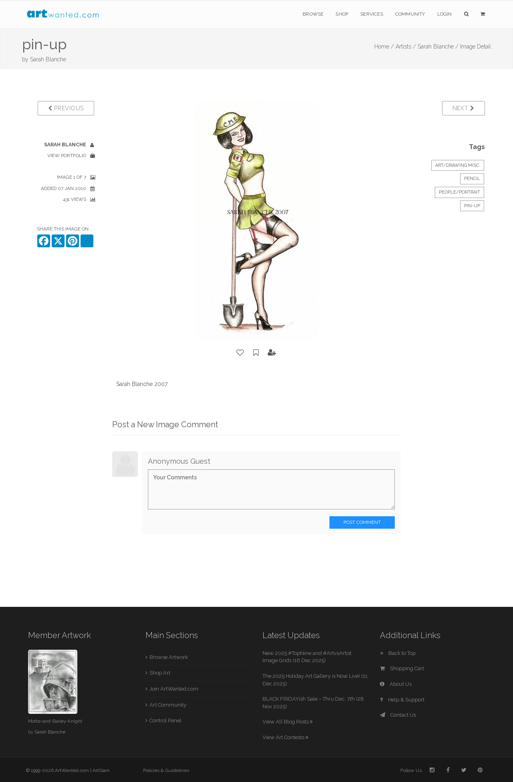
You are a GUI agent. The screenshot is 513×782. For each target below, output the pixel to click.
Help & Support (402, 700)
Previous (66, 108)
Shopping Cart (402, 668)
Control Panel (165, 720)
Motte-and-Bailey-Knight (55, 721)
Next (463, 108)
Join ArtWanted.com (173, 689)
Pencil (472, 178)
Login (444, 14)
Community (410, 14)
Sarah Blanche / (438, 46)
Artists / (406, 46)
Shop (341, 14)
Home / (384, 46)
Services (371, 14)
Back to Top (398, 653)
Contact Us (398, 715)
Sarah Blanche (48, 59)
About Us (396, 684)
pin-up (472, 205)
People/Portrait (459, 192)
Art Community (167, 705)
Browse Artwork (168, 657)
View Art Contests (285, 737)
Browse (313, 14)
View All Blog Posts (288, 722)
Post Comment (362, 522)
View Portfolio (66, 155)
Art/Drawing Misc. (457, 165)
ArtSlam (101, 770)
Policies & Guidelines (166, 770)
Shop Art (159, 673)
